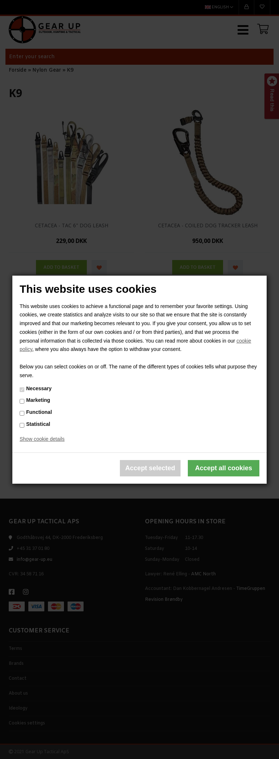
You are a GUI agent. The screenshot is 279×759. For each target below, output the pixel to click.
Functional (39, 412)
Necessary (39, 388)
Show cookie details (42, 439)
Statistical (38, 424)
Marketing (38, 400)
